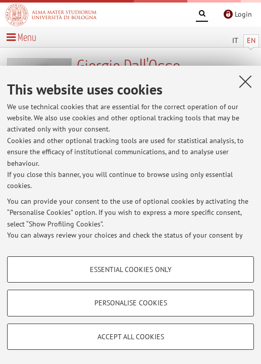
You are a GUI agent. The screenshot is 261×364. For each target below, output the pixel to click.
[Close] (245, 81)
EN (251, 40)
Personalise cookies (130, 302)
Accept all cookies (130, 336)
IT (235, 40)
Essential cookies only (131, 269)
